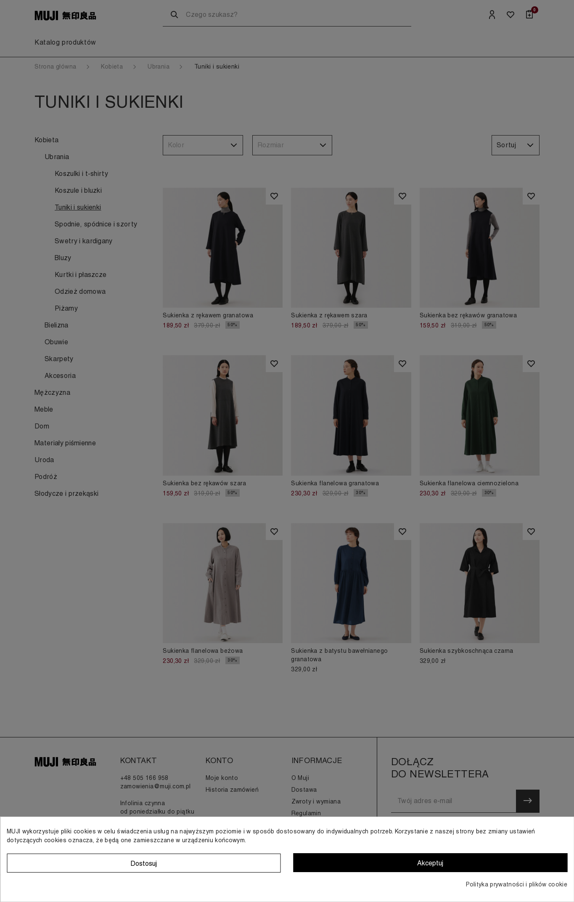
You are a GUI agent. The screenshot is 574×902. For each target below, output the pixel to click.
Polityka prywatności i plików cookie (516, 884)
